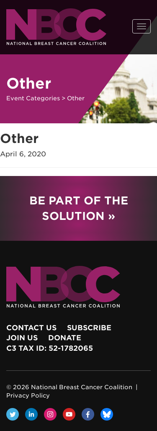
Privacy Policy (28, 395)
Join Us (22, 338)
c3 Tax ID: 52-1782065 (49, 348)
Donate (64, 338)
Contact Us (31, 328)
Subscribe (89, 328)
